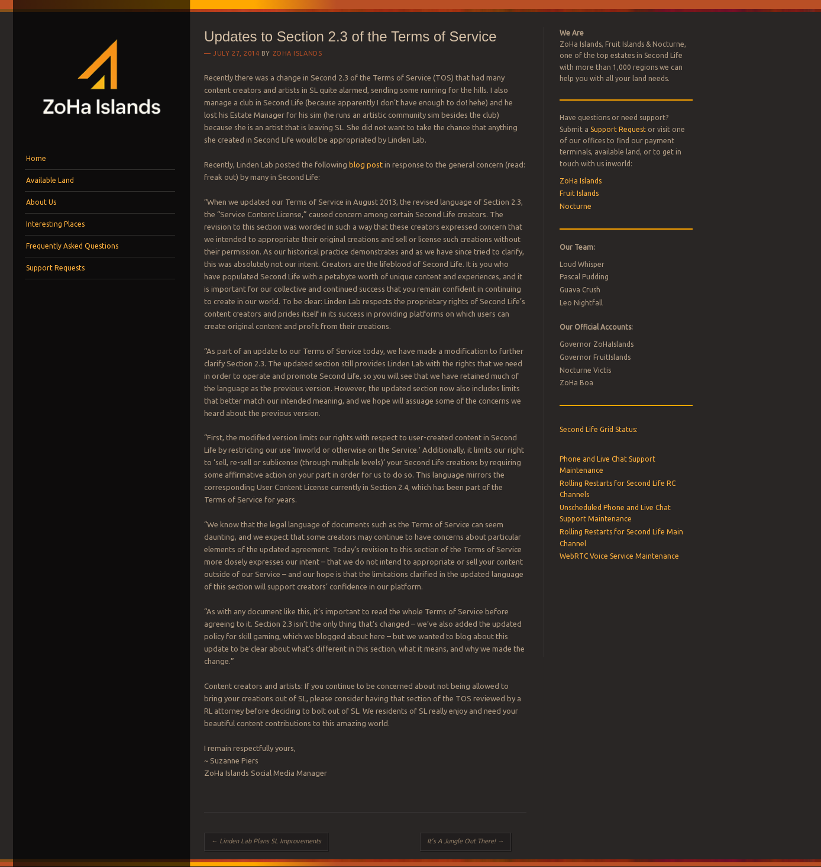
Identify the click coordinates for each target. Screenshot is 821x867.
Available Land (50, 180)
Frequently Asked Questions (72, 246)
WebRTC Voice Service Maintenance (619, 556)
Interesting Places (55, 224)
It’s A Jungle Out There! (465, 841)
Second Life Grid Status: (599, 429)
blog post (366, 164)
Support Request (618, 129)
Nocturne (575, 206)
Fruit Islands (579, 193)
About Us (41, 202)
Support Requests (55, 268)
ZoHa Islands (297, 53)
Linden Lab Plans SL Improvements (266, 841)
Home (36, 158)
